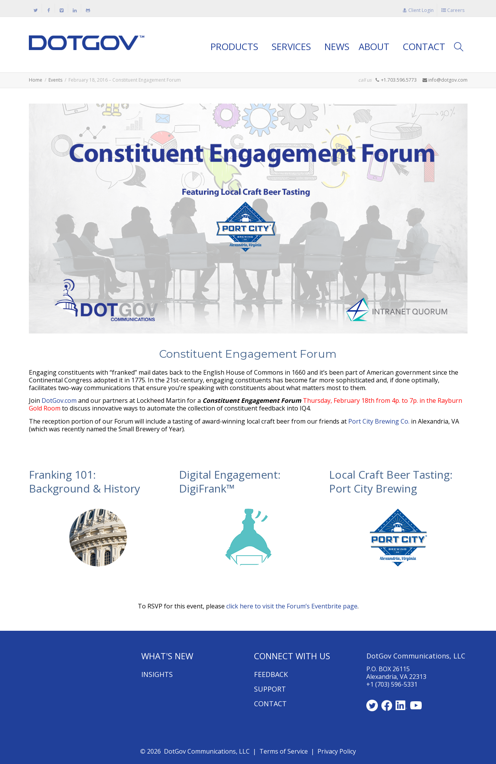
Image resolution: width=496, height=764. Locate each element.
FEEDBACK (271, 674)
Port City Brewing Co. (378, 421)
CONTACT (424, 46)
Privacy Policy (336, 751)
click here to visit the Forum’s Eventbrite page (291, 606)
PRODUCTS (235, 46)
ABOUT (375, 46)
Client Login (418, 10)
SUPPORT (270, 689)
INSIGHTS (157, 674)
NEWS (336, 46)
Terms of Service (283, 751)
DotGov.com (59, 400)
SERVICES (292, 46)
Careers (452, 10)
